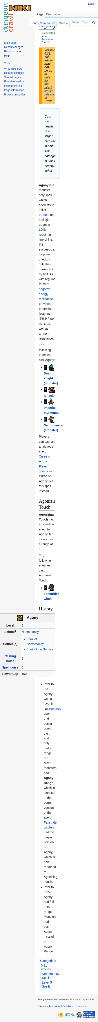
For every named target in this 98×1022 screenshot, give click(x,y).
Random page (12, 51)
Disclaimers (82, 1006)
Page (40, 14)
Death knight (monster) (51, 378)
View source (47, 23)
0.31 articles (46, 967)
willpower (45, 254)
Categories (47, 961)
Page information (14, 90)
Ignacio (49, 395)
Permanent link (13, 85)
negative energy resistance (46, 294)
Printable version (14, 81)
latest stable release (49, 91)
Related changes (14, 72)
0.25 (47, 892)
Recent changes (13, 47)
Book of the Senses (39, 649)
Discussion (53, 14)
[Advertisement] (76, 87)
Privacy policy (45, 1006)
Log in (91, 3)
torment (44, 215)
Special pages (12, 77)
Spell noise (10, 667)
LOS (42, 229)
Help (7, 55)
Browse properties (14, 94)
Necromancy (30, 632)
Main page (10, 42)
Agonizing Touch (47, 41)
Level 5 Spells (47, 984)
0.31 (47, 53)
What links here (13, 68)
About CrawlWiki (64, 1006)
